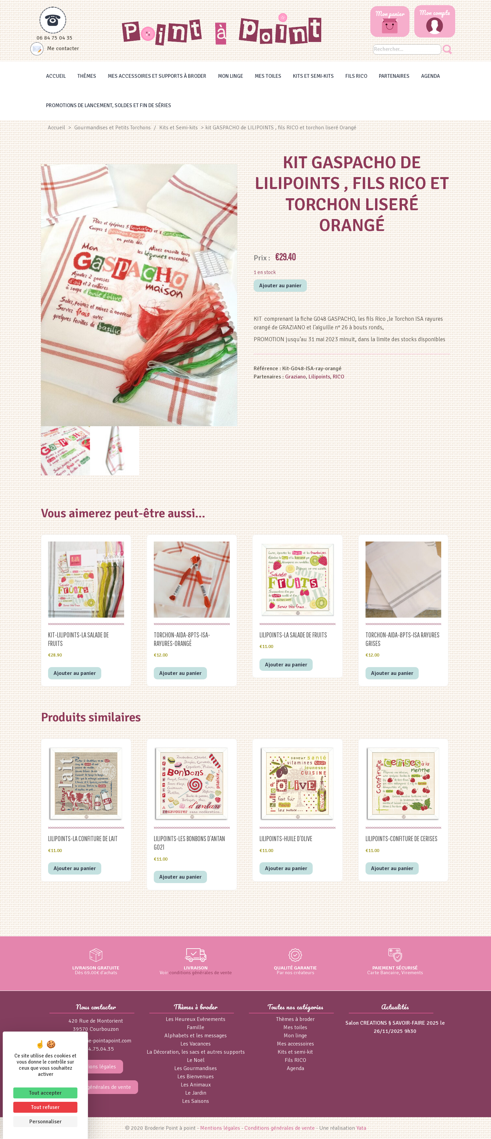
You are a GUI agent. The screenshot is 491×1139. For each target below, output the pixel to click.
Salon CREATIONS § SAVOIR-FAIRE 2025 (392, 1023)
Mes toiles (268, 76)
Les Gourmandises (195, 1068)
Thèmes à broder (295, 1019)
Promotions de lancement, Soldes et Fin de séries (108, 105)
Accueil (56, 76)
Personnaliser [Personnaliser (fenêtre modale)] (45, 1121)
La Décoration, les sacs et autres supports (196, 1052)
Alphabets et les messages (195, 1035)
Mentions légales (96, 1066)
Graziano (295, 376)
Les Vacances (195, 1043)
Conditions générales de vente (96, 1087)
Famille (195, 1027)
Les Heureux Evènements (195, 1019)
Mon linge (230, 76)
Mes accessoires (295, 1043)
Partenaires (394, 76)
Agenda (430, 76)
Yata (361, 1128)
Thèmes (86, 76)
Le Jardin (195, 1093)
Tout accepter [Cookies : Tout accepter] (45, 1093)
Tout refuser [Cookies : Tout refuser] (45, 1107)
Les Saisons (195, 1101)
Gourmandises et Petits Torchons (112, 127)
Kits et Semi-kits (313, 76)
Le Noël (196, 1060)
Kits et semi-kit (295, 1052)
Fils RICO (356, 76)
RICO (338, 376)
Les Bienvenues (195, 1076)
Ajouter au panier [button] (75, 673)
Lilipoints (319, 376)
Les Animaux (196, 1084)
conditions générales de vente (200, 972)
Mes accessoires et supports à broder (157, 76)
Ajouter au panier (280, 285)
